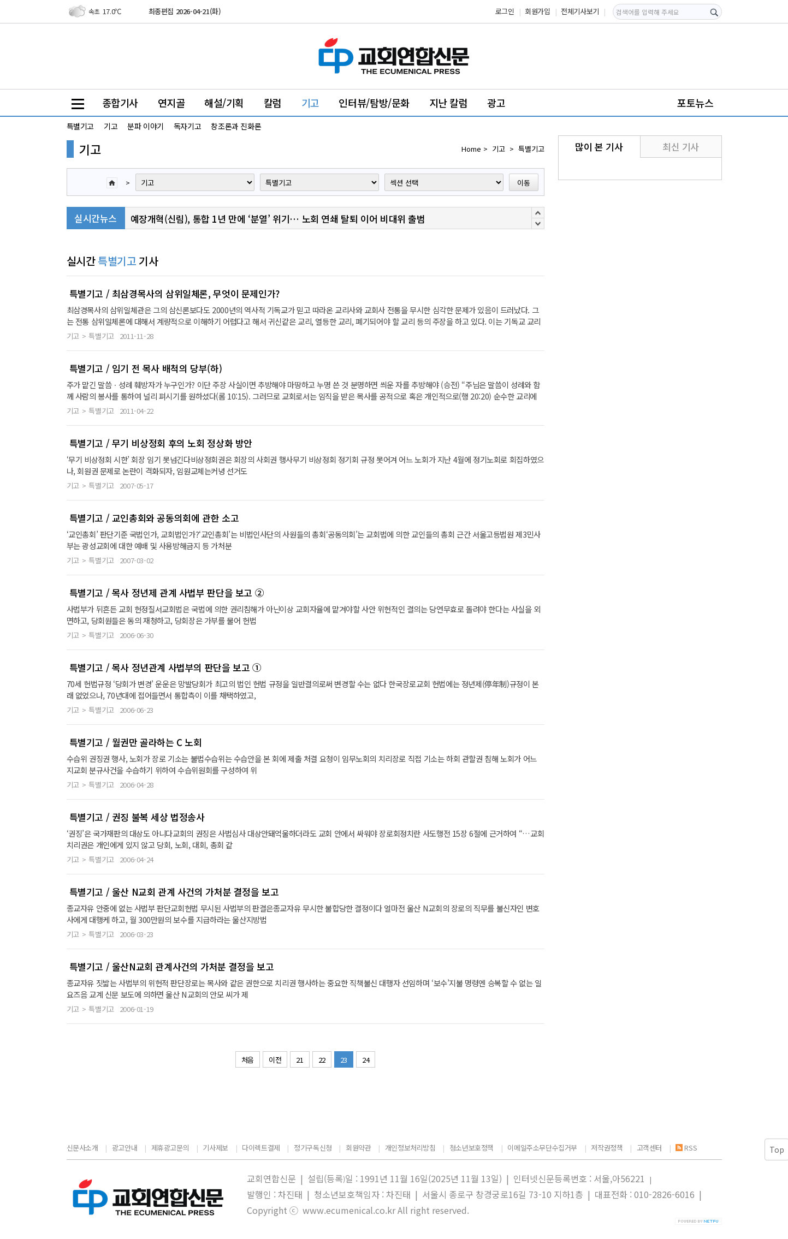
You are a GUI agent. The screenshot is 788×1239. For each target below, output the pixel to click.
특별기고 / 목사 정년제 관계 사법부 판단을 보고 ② (166, 592)
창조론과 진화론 (236, 126)
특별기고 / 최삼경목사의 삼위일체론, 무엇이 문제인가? (174, 293)
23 (343, 1060)
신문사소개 (82, 1147)
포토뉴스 (695, 103)
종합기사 (120, 103)
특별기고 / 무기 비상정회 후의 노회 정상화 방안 (160, 443)
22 (321, 1060)
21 (299, 1060)
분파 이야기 (145, 126)
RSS (686, 1147)
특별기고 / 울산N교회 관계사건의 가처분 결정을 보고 (171, 966)
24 (365, 1060)
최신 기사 (680, 146)
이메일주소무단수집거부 (542, 1147)
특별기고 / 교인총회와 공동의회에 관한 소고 (154, 518)
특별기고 (80, 126)
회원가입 (537, 11)
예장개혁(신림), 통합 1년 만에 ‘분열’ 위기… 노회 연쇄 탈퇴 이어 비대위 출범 (278, 218)
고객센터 (649, 1147)
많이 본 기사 (599, 146)
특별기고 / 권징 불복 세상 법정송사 (137, 817)
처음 (247, 1060)
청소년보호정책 (471, 1147)
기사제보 (215, 1147)
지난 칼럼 (448, 103)
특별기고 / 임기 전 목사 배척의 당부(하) (145, 368)
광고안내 (124, 1147)
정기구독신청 (313, 1147)
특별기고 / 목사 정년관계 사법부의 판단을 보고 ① (165, 667)
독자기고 (187, 126)
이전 (275, 1060)
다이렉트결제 (261, 1147)
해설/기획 (224, 103)
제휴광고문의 (170, 1147)
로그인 (504, 11)
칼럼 (273, 103)
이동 (523, 182)
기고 (310, 103)
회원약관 (358, 1147)
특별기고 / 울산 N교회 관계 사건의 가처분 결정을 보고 (174, 891)
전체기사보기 (580, 11)
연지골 (171, 103)
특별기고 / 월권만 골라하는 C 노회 (135, 742)
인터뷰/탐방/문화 (374, 103)
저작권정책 (607, 1147)
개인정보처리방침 (410, 1147)
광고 (496, 103)
